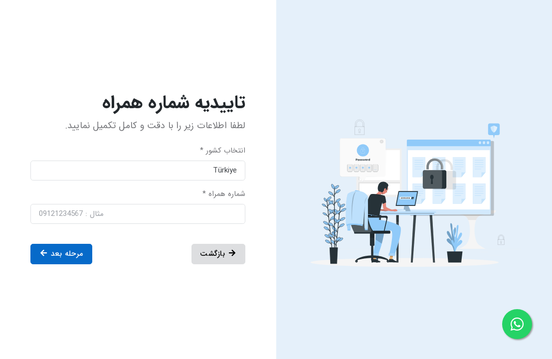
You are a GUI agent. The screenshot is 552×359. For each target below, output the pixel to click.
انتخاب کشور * (222, 151)
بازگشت (218, 254)
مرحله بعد (61, 254)
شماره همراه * (223, 194)
